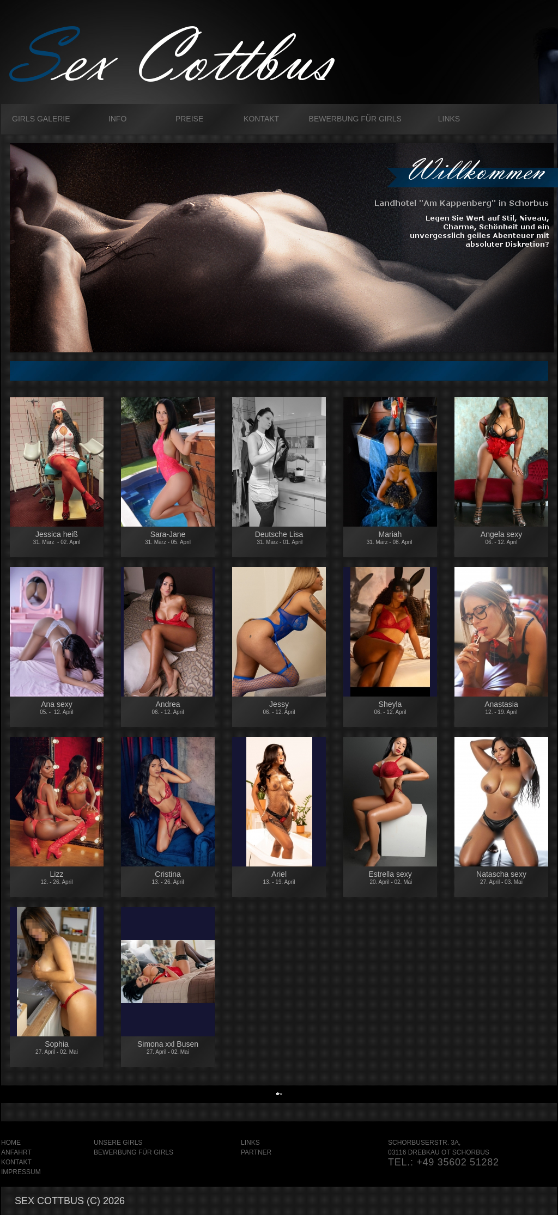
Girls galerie (41, 118)
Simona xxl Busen (167, 1047)
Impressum (21, 1172)
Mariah (390, 537)
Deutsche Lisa (279, 539)
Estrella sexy (390, 877)
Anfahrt (16, 1152)
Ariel (279, 877)
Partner (256, 1152)
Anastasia (501, 708)
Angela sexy (501, 537)
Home (11, 1142)
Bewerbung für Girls (355, 118)
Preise (189, 118)
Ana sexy (57, 707)
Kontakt (261, 118)
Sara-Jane (168, 537)
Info (117, 118)
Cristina (168, 877)
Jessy (279, 707)
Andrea (168, 709)
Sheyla (390, 713)
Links (449, 118)
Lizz (57, 877)
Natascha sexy (501, 879)
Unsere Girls (118, 1142)
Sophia (56, 1047)
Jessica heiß (57, 537)
